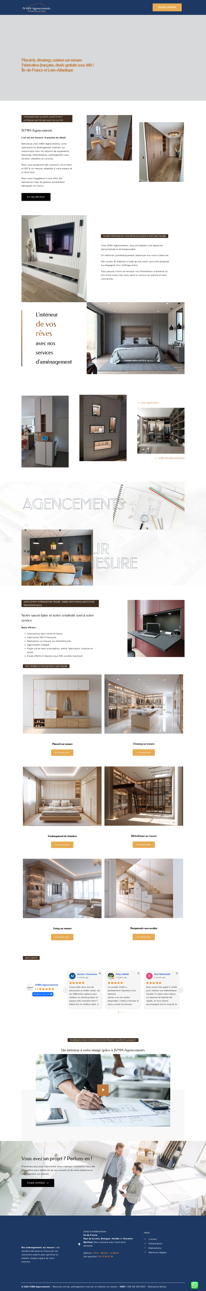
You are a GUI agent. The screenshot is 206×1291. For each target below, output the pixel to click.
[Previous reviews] (65, 990)
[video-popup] (103, 1090)
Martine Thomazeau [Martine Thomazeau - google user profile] (87, 974)
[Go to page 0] (118, 1012)
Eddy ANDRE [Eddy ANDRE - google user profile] (122, 974)
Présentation (82, 7)
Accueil (62, 7)
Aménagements (107, 7)
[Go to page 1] (120, 1012)
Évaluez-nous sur (41, 994)
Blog (145, 7)
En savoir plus (62, 752)
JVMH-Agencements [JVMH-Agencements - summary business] (46, 985)
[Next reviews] (180, 990)
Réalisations (129, 7)
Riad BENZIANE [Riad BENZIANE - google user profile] (162, 974)
